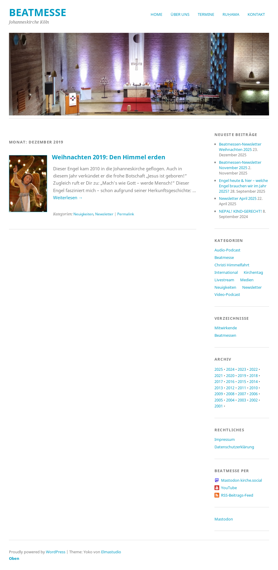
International (226, 272)
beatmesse (37, 12)
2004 (230, 400)
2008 (230, 393)
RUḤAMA (231, 14)
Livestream (224, 279)
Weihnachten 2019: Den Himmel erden (108, 157)
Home (156, 14)
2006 (253, 393)
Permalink (125, 214)
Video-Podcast (227, 294)
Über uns (180, 14)
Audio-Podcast (227, 250)
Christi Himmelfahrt (231, 265)
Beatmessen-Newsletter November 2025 (240, 165)
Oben (14, 558)
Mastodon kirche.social (241, 480)
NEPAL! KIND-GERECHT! (240, 211)
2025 (218, 369)
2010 (253, 387)
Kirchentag (253, 272)
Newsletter (104, 214)
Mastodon (223, 519)
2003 (242, 400)
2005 (218, 400)
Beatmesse (224, 257)
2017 (218, 381)
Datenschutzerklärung (234, 446)
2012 (230, 387)
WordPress (55, 551)
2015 (242, 381)
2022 (253, 369)
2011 (242, 387)
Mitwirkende (225, 327)
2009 (218, 393)
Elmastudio (111, 551)
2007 (242, 393)
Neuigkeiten (83, 214)
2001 (218, 406)
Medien (247, 279)
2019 (242, 375)
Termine (206, 14)
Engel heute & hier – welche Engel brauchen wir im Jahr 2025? (243, 186)
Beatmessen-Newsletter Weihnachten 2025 (240, 146)
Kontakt (256, 14)
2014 (253, 381)
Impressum (224, 439)
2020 (230, 375)
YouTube (229, 487)
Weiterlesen (68, 197)
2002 (253, 400)
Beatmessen (225, 335)
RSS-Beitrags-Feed (237, 495)
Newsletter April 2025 (238, 198)
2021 (218, 375)
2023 (242, 369)
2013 (218, 387)
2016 (230, 381)
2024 (230, 369)
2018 (253, 375)
